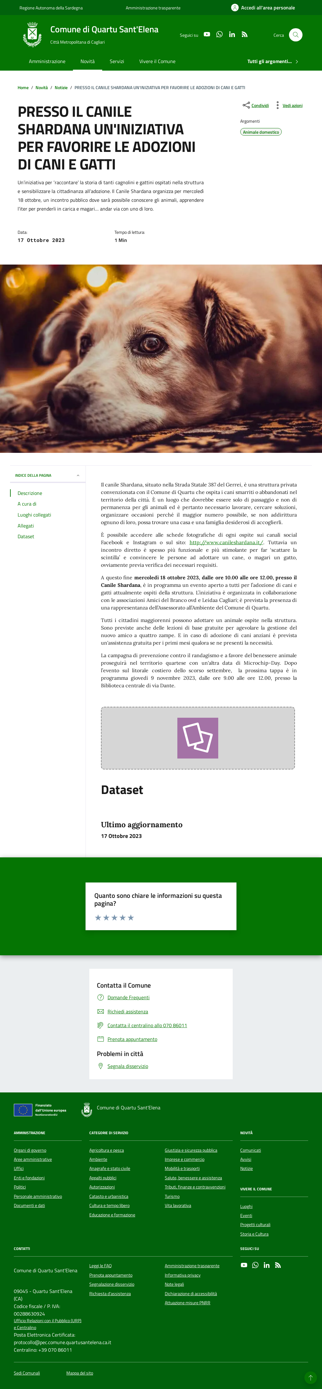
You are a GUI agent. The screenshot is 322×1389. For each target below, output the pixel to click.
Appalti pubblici (102, 1177)
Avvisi (245, 1159)
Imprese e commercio (184, 1159)
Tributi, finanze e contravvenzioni (195, 1186)
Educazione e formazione (112, 1214)
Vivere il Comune (157, 61)
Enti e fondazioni (29, 1177)
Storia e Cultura (254, 1234)
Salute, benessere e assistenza (193, 1177)
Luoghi (246, 1206)
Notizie (246, 1168)
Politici (20, 1186)
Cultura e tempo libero (109, 1205)
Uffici (19, 1168)
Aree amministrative (33, 1159)
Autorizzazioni (102, 1186)
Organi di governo (30, 1150)
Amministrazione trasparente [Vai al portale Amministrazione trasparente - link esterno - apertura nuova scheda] (153, 7)
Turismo (172, 1196)
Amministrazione (47, 61)
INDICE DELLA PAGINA (47, 475)
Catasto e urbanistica (108, 1196)
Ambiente (98, 1159)
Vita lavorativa (178, 1205)
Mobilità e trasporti (182, 1168)
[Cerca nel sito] (296, 35)
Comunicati (250, 1150)
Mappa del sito (79, 1373)
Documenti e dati (29, 1205)
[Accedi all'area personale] (263, 7)
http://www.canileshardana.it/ (226, 542)
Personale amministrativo (38, 1196)
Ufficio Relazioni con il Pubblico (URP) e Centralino (47, 1324)
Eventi (246, 1215)
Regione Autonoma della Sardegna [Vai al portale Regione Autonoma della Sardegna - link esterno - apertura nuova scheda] (51, 7)
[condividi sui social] (255, 105)
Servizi (117, 61)
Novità (87, 61)
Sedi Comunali (27, 1373)
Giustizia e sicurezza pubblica (191, 1150)
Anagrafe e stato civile (109, 1168)
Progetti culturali (255, 1224)
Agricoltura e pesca (106, 1150)
